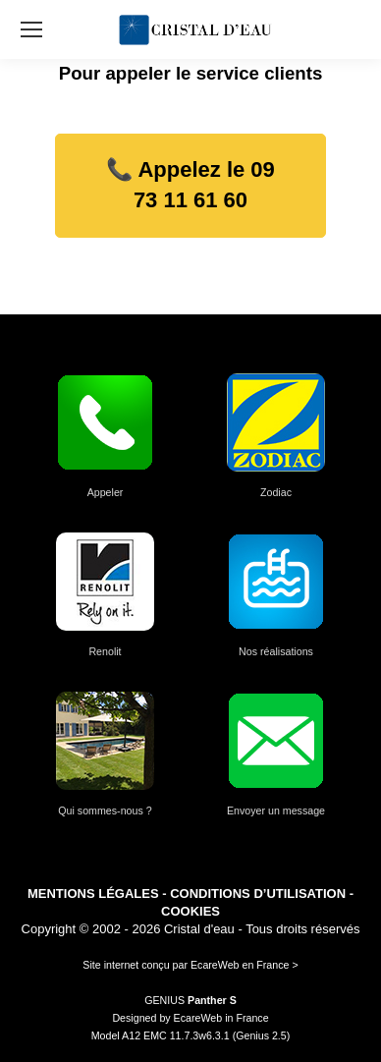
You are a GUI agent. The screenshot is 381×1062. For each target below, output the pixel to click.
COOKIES (190, 911)
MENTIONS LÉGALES (93, 893)
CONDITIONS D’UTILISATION (258, 893)
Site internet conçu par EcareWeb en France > (190, 965)
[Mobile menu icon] (31, 29)
